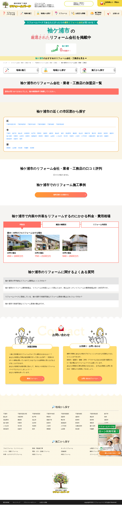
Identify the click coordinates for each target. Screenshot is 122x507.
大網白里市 (10, 139)
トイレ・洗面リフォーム (11, 453)
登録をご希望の (78, 3)
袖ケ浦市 (22, 137)
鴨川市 (102, 134)
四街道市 (33, 139)
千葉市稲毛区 (23, 125)
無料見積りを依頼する (61, 196)
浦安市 (15, 137)
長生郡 (21, 148)
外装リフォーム (66, 456)
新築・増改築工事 (38, 450)
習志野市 (74, 134)
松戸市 (36, 134)
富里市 (42, 137)
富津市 (8, 137)
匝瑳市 (57, 137)
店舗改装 (64, 453)
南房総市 (50, 137)
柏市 (46, 139)
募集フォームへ (32, 380)
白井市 (36, 137)
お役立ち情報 (46, 504)
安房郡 (34, 148)
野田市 (42, 134)
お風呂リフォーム (96, 450)
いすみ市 (77, 137)
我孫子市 (95, 134)
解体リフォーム (95, 453)
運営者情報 (6, 504)
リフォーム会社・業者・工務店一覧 (22, 62)
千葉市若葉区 (45, 125)
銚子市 (15, 134)
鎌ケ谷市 (19, 139)
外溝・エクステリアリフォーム (14, 456)
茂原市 (49, 134)
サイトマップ (17, 504)
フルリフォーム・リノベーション (14, 450)
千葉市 (8, 134)
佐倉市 (41, 139)
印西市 (29, 137)
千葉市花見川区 (11, 125)
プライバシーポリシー (31, 504)
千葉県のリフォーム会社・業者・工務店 (49, 62)
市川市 (84, 137)
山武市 (70, 137)
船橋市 (26, 139)
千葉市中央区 (34, 125)
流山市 (88, 134)
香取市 (63, 137)
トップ (5, 62)
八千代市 (105, 137)
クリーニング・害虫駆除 (98, 456)
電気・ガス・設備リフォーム (42, 453)
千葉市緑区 (56, 125)
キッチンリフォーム (68, 450)
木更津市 (29, 134)
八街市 (97, 137)
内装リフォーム (37, 456)
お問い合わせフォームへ (89, 380)
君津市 (109, 134)
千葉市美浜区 (66, 125)
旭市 (67, 134)
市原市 (91, 137)
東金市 (62, 134)
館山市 (21, 134)
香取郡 (8, 148)
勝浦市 (81, 134)
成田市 (55, 134)
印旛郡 (28, 148)
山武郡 (15, 148)
